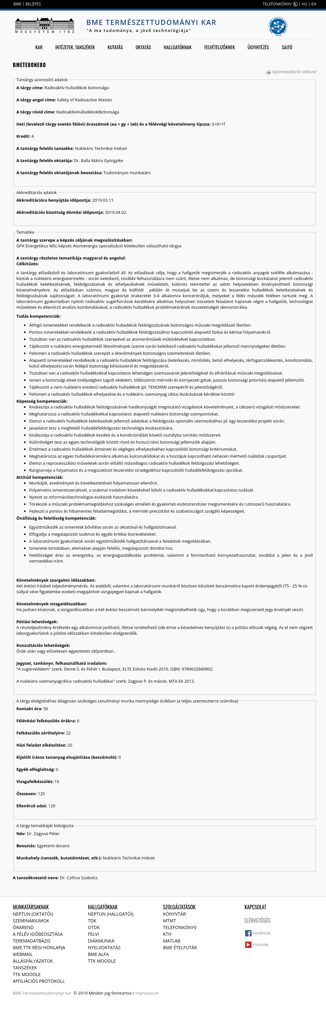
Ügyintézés (258, 46)
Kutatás (115, 46)
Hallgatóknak (177, 46)
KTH (167, 934)
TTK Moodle (27, 974)
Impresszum (147, 993)
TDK (92, 921)
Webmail (23, 954)
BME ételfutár (180, 947)
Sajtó (287, 46)
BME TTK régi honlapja (39, 947)
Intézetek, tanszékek (75, 46)
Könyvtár (174, 914)
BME (17, 4)
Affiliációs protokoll (39, 981)
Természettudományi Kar (47, 993)
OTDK (94, 927)
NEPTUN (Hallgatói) (110, 914)
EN (313, 4)
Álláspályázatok (33, 961)
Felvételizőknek (219, 46)
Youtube (260, 944)
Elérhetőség (257, 920)
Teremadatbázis (31, 941)
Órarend (23, 927)
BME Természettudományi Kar (151, 22)
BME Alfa (98, 954)
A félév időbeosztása (38, 934)
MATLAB (171, 941)
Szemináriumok (31, 921)
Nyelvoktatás (104, 947)
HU (304, 4)
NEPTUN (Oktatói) (33, 914)
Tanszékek (25, 968)
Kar (39, 46)
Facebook (261, 933)
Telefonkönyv (180, 927)
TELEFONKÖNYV (277, 4)
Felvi (93, 934)
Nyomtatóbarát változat (291, 71)
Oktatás (143, 46)
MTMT (169, 921)
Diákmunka (101, 941)
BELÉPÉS (33, 4)
